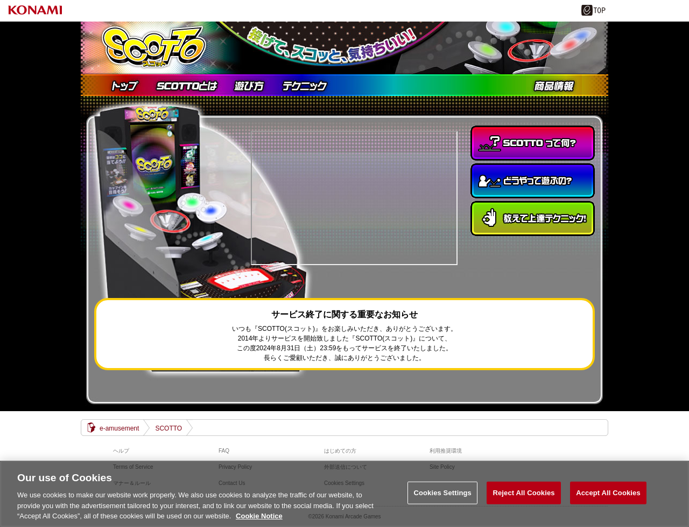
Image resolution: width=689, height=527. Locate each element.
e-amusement (119, 428)
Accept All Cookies (608, 493)
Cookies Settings (442, 493)
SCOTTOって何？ (532, 143)
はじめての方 (340, 451)
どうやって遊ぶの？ (532, 180)
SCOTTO (168, 428)
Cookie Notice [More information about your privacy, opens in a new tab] (259, 516)
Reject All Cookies (523, 493)
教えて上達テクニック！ (532, 218)
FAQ (224, 451)
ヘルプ (121, 451)
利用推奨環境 (446, 451)
